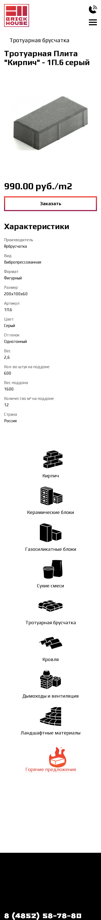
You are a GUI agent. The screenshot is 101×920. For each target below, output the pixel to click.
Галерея (53, 884)
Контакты (72, 874)
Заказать (50, 203)
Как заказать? (17, 865)
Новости (12, 884)
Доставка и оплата (21, 874)
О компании (74, 865)
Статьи (10, 893)
